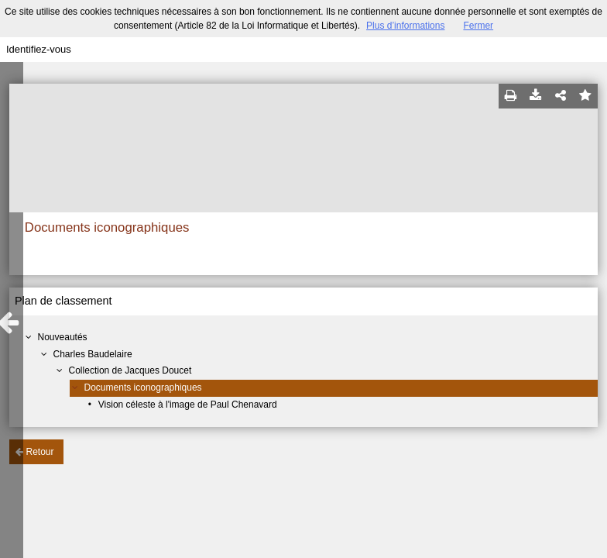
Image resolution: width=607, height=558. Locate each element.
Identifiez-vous (38, 49)
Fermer (478, 25)
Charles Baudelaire (92, 354)
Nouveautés (62, 337)
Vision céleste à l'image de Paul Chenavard (187, 404)
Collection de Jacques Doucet (130, 370)
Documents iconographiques (143, 387)
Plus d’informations (405, 25)
